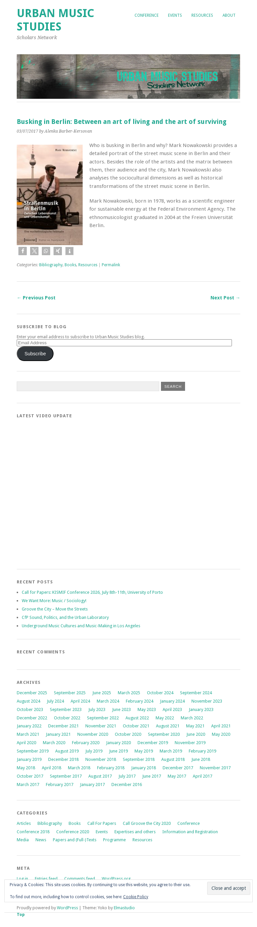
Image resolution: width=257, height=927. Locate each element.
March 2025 (129, 692)
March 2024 (108, 701)
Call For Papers (101, 823)
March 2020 (54, 742)
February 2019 (202, 751)
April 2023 (172, 709)
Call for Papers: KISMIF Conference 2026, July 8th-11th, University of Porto (92, 592)
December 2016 (126, 784)
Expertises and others (135, 831)
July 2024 (55, 701)
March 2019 (171, 751)
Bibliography (51, 265)
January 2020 (118, 742)
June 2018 (200, 759)
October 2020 (128, 734)
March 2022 (192, 717)
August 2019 (67, 751)
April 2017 (202, 776)
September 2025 (70, 692)
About (229, 15)
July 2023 (96, 709)
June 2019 (118, 751)
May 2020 (221, 734)
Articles (24, 823)
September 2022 (103, 717)
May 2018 (26, 767)
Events (175, 15)
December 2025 (32, 692)
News (40, 839)
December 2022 (32, 717)
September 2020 (164, 734)
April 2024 (80, 701)
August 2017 (100, 776)
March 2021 (28, 734)
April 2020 (26, 742)
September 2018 (139, 759)
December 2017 (178, 767)
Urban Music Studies (55, 20)
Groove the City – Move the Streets (55, 609)
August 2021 (167, 725)
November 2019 (190, 742)
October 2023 (30, 709)
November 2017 (215, 767)
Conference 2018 (33, 831)
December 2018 (63, 759)
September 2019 (33, 751)
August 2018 (173, 759)
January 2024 (172, 701)
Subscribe (35, 353)
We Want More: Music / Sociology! (54, 600)
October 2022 (67, 717)
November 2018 (100, 759)
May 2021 (195, 725)
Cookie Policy (135, 897)
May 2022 (165, 717)
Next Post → (225, 297)
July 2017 (127, 776)
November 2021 (100, 725)
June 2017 (151, 776)
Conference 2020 (72, 831)
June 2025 (101, 692)
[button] (22, 251)
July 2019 (93, 751)
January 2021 (58, 734)
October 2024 (160, 692)
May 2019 (144, 751)
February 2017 (59, 784)
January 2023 (201, 709)
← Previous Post (36, 297)
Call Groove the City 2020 (147, 823)
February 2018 (110, 767)
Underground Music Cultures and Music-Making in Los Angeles (81, 625)
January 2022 (29, 725)
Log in (22, 878)
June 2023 (121, 709)
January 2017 (92, 784)
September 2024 (196, 692)
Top (21, 914)
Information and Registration (190, 831)
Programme (114, 839)
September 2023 (66, 709)
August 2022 (137, 717)
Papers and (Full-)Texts (74, 839)
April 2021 (221, 725)
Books (70, 265)
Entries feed (46, 878)
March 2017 (28, 784)
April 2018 (51, 767)
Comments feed (79, 878)
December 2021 (63, 725)
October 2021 (136, 725)
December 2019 (153, 742)
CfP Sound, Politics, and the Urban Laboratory (65, 617)
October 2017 (30, 776)
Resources (202, 15)
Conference (147, 15)
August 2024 (28, 701)
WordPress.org (116, 878)
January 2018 (143, 767)
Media (23, 839)
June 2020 (195, 734)
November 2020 (92, 734)
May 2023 (147, 709)
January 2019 (29, 759)
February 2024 (139, 701)
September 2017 (66, 776)
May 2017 (177, 776)
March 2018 (79, 767)
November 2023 (206, 701)
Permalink (111, 265)
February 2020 (85, 742)
